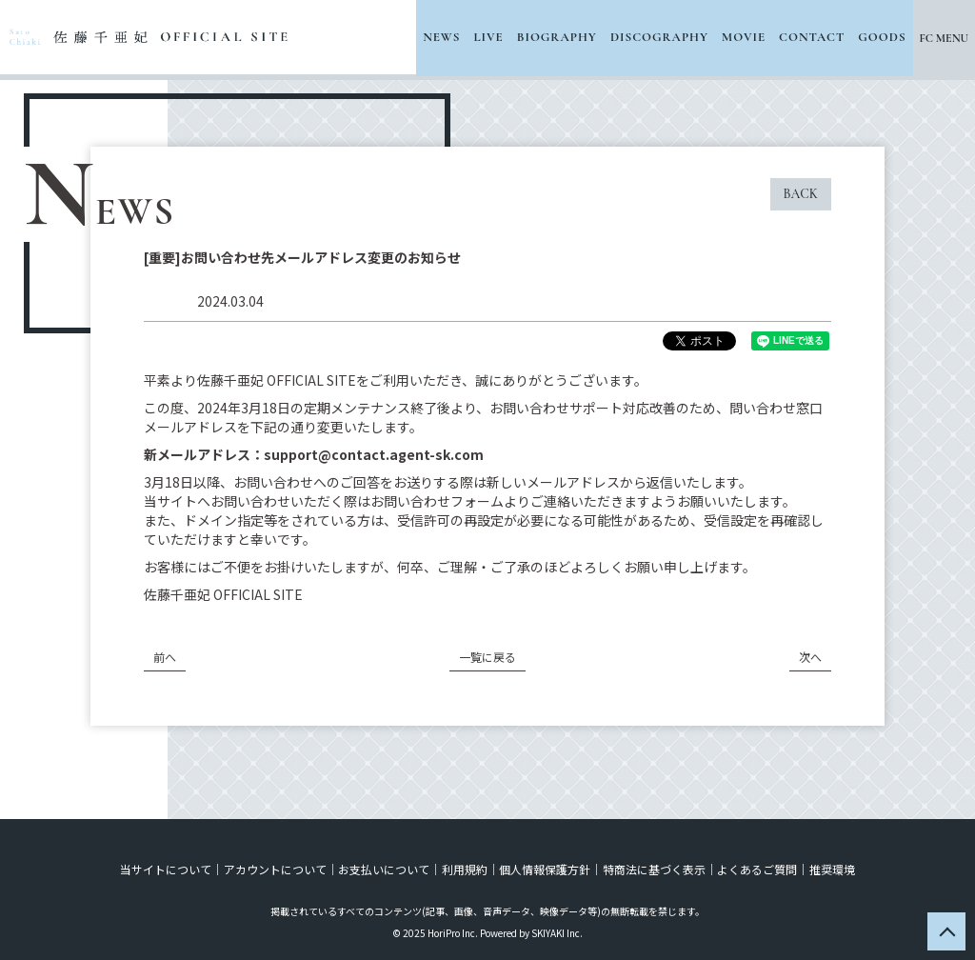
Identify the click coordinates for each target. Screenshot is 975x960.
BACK (801, 194)
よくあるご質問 (756, 869)
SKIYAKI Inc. (557, 933)
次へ (810, 657)
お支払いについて (384, 869)
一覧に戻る (487, 657)
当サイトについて (167, 869)
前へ (164, 657)
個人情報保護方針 (544, 869)
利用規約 (465, 869)
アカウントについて (276, 869)
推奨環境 (830, 869)
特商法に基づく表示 (653, 869)
